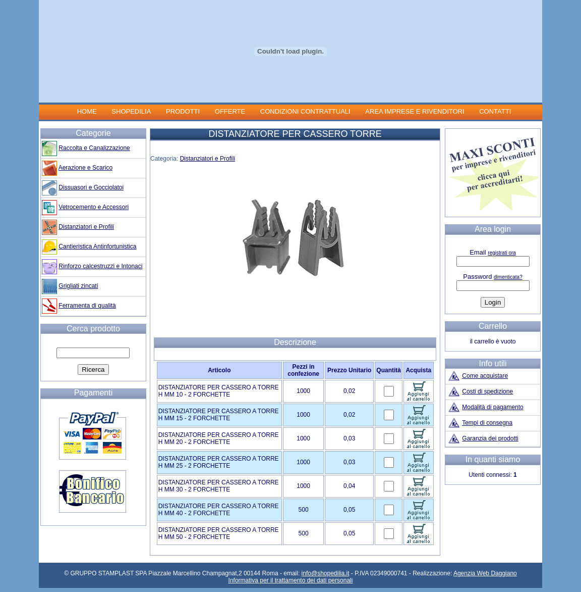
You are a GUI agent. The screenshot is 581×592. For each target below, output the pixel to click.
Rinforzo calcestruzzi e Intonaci (100, 266)
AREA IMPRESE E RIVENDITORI (414, 111)
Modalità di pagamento (492, 407)
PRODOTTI (183, 111)
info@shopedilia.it (326, 573)
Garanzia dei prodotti (490, 438)
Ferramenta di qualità (87, 305)
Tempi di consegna (487, 422)
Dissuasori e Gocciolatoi (91, 187)
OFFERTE (230, 111)
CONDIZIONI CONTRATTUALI (306, 111)
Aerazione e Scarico (85, 167)
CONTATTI (495, 111)
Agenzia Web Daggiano (485, 573)
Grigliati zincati (78, 285)
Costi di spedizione (487, 391)
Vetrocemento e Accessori (94, 207)
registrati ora (502, 253)
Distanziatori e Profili (207, 158)
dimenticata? (508, 277)
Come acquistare (485, 375)
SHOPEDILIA (131, 111)
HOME (87, 111)
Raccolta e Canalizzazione (94, 148)
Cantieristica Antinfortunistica (97, 246)
